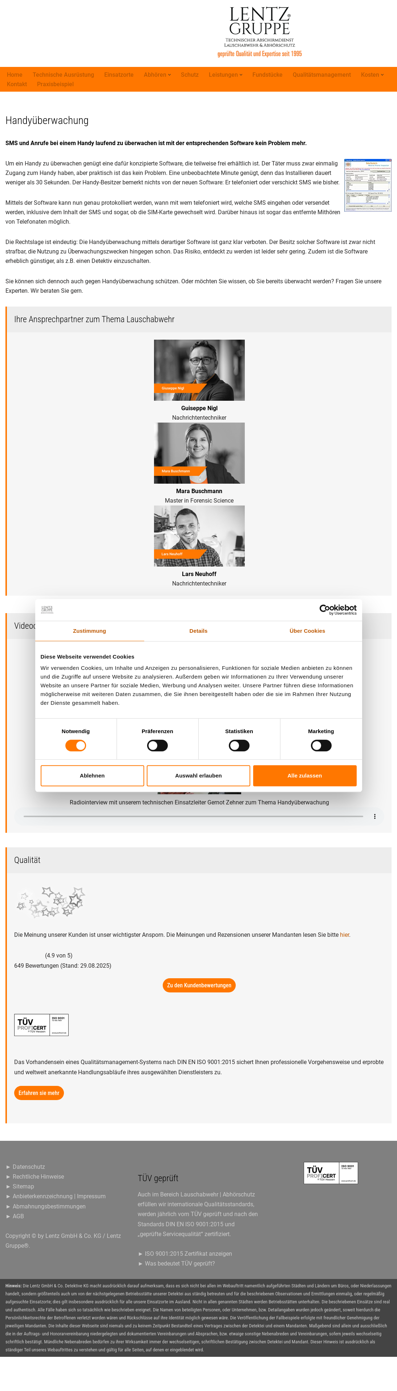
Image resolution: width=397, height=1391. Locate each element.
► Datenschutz (25, 1200)
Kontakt (17, 84)
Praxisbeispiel (55, 84)
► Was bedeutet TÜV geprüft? (176, 1297)
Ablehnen (92, 775)
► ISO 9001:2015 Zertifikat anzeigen (185, 1287)
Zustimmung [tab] (89, 631)
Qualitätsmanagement (322, 75)
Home (15, 75)
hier (344, 969)
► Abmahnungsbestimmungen (45, 1240)
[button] (169, 75)
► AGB (14, 1250)
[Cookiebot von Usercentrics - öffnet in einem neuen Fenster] (325, 609)
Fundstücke (267, 75)
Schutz (190, 75)
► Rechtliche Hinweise (34, 1210)
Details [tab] (199, 631)
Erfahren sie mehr (39, 1126)
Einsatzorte (119, 75)
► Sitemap (19, 1220)
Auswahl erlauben (198, 775)
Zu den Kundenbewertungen (199, 1019)
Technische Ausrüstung (63, 75)
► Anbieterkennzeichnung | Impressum (55, 1230)
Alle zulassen (304, 775)
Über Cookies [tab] (307, 631)
